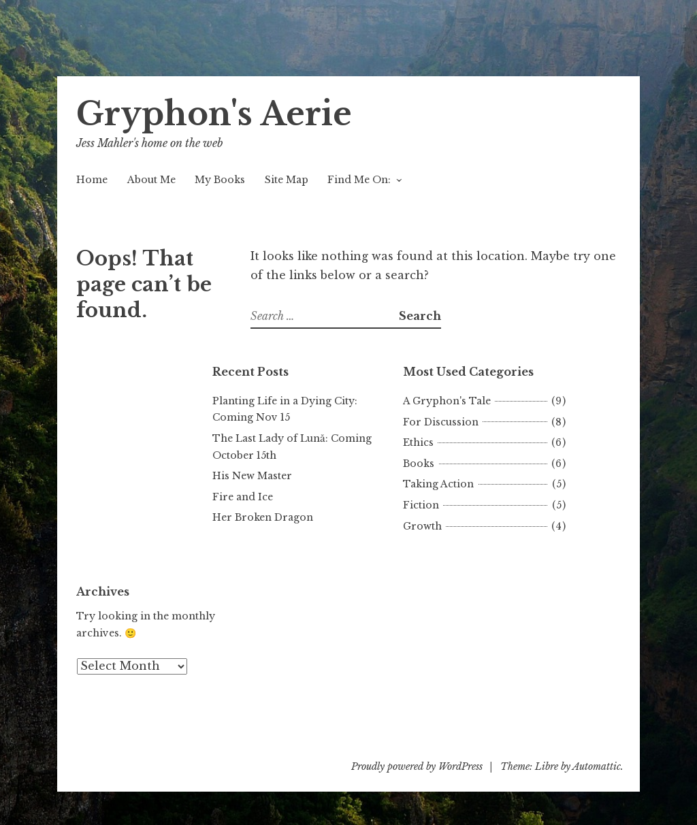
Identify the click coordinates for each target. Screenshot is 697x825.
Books (418, 463)
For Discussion (441, 422)
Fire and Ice (242, 497)
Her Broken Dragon (262, 517)
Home (92, 180)
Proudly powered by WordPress (417, 766)
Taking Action (438, 484)
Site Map (286, 180)
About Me (151, 180)
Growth (422, 526)
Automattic (596, 766)
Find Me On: (359, 180)
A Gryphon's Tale (447, 401)
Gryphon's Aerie (214, 114)
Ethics (418, 442)
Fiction (421, 505)
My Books (220, 180)
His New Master (252, 476)
